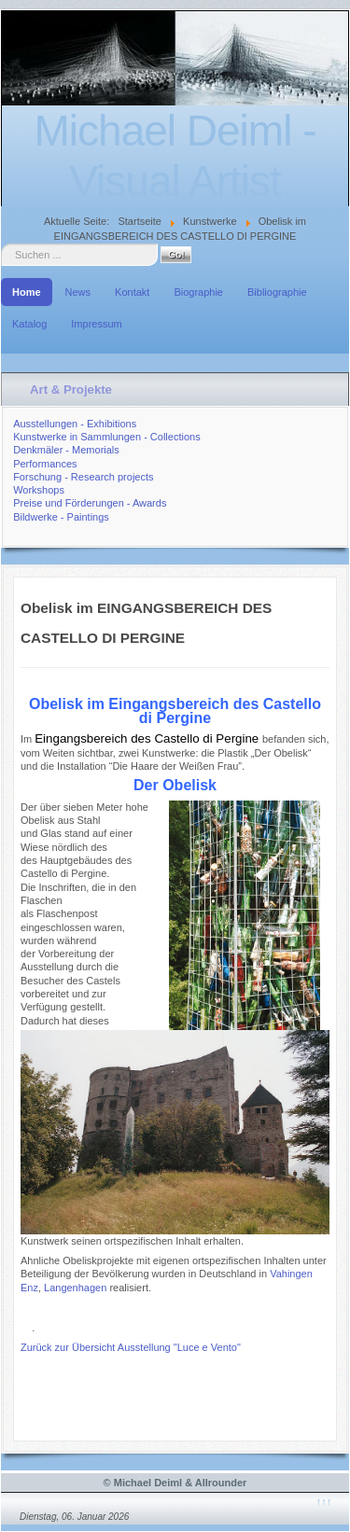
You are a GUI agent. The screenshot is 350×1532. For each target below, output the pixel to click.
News (78, 292)
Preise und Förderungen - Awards (89, 502)
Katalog (29, 323)
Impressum (96, 323)
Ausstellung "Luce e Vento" (177, 1347)
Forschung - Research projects (83, 476)
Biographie (198, 292)
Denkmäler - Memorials (66, 449)
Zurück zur (46, 1347)
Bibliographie (277, 292)
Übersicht (93, 1347)
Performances (45, 463)
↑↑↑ (324, 1501)
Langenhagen (75, 1287)
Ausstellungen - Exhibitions (74, 423)
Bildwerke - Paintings (61, 516)
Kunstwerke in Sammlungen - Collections (107, 436)
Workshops (38, 489)
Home (26, 292)
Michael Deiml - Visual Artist (175, 155)
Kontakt (132, 292)
